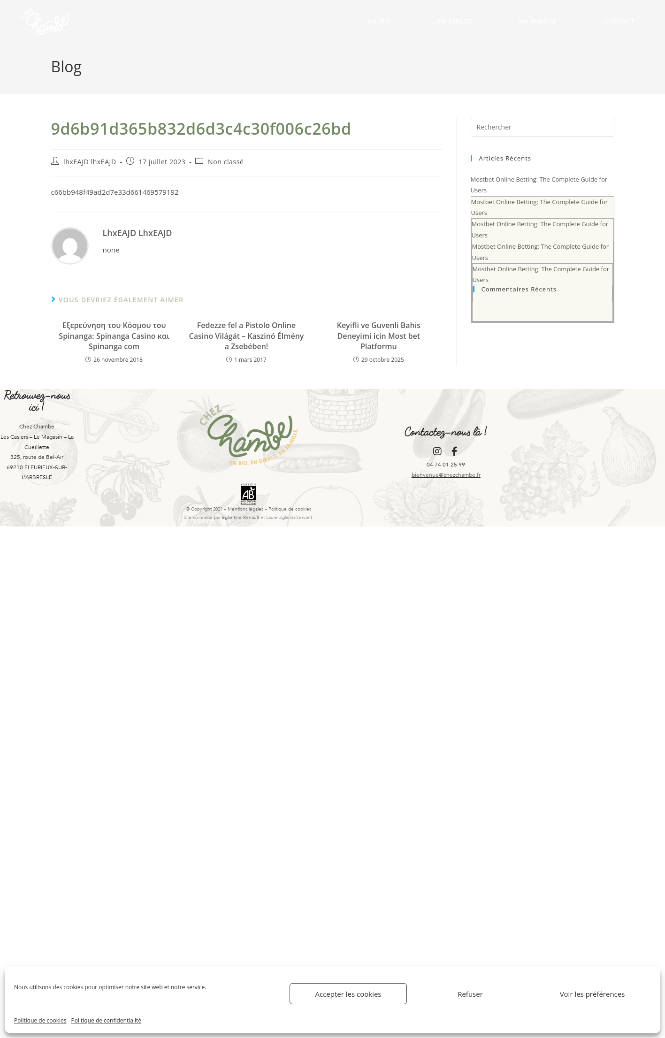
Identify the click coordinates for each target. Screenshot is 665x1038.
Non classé (226, 161)
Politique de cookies (40, 1020)
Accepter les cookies (348, 994)
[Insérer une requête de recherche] (542, 127)
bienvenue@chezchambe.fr (446, 475)
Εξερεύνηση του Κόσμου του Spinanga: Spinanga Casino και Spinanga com (114, 335)
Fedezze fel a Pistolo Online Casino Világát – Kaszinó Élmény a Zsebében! (246, 335)
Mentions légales (245, 509)
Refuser (470, 994)
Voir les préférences (592, 994)
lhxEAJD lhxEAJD (89, 161)
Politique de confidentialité (106, 1020)
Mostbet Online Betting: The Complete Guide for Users (542, 249)
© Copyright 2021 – (207, 509)
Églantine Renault (240, 517)
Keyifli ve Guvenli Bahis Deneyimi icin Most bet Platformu (378, 335)
